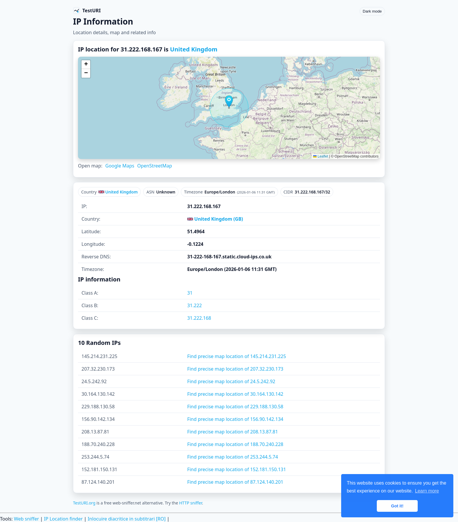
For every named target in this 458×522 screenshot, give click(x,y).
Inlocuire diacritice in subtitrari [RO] (127, 519)
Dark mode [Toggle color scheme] (372, 11)
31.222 (194, 305)
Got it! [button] (397, 506)
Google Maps (119, 166)
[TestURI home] (87, 10)
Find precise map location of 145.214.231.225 (236, 356)
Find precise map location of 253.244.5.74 (232, 457)
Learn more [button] (427, 490)
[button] (229, 101)
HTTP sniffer (190, 503)
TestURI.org (84, 503)
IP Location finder (63, 519)
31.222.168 (199, 318)
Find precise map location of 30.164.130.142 (235, 394)
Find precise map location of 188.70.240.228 (235, 444)
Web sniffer (26, 519)
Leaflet (320, 156)
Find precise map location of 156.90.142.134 (235, 419)
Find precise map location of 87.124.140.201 (235, 482)
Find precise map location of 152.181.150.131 (236, 469)
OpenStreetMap (154, 166)
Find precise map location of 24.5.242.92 (231, 381)
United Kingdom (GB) (215, 219)
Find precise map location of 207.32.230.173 (235, 369)
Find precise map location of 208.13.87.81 (232, 431)
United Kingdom (193, 49)
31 (189, 293)
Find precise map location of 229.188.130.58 (235, 406)
